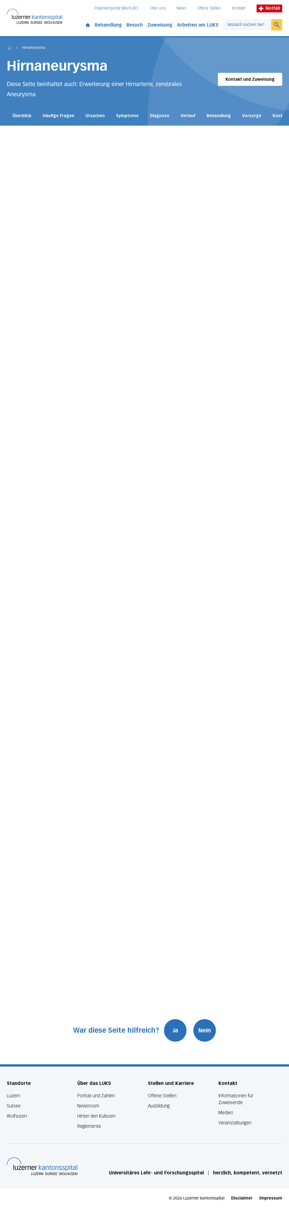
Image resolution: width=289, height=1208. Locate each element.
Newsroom (88, 1106)
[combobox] (247, 24)
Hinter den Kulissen (96, 1116)
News (181, 8)
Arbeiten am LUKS (197, 25)
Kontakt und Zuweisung (250, 79)
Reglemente (89, 1126)
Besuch (134, 25)
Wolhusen (17, 1116)
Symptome (127, 115)
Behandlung (108, 25)
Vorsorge (251, 115)
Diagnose (159, 115)
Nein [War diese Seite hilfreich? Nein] (206, 1030)
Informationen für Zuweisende (235, 1099)
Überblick (21, 115)
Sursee (14, 1106)
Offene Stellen (209, 8)
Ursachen (95, 115)
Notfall (269, 8)
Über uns (157, 8)
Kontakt (238, 8)
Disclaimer (242, 1198)
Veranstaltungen (234, 1123)
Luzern (13, 1095)
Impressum (270, 1198)
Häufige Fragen (58, 115)
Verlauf (188, 115)
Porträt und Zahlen (96, 1095)
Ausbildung (159, 1106)
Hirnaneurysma (33, 48)
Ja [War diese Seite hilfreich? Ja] (176, 1030)
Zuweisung (159, 25)
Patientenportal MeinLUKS (117, 8)
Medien (225, 1112)
